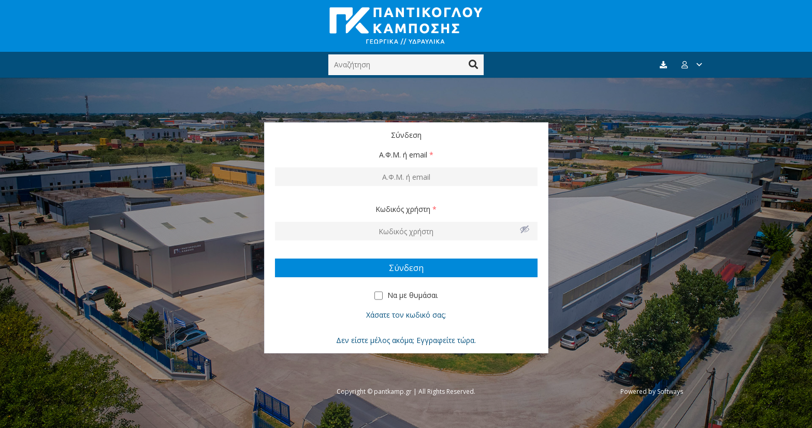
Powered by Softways (651, 391)
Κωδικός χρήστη (406, 209)
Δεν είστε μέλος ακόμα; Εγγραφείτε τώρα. (406, 340)
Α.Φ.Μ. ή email (406, 155)
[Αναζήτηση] (406, 64)
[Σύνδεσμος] (406, 26)
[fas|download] (665, 65)
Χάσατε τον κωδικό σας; (406, 315)
